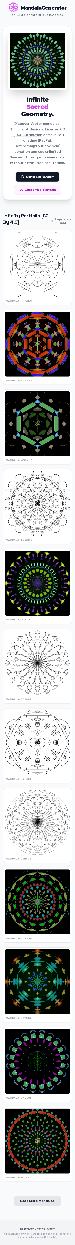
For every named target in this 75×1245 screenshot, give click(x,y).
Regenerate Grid (61, 221)
